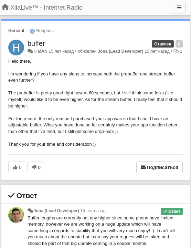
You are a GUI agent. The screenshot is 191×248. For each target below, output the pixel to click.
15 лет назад (92, 210)
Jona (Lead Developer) (120, 51)
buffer (36, 43)
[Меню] (179, 7)
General (16, 30)
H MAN (40, 51)
